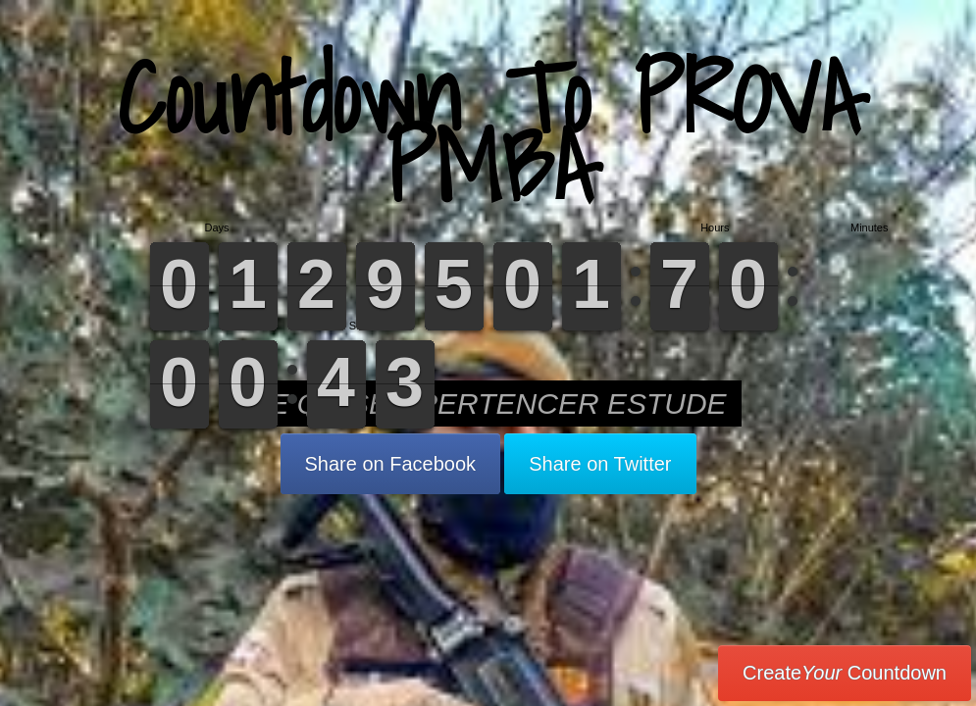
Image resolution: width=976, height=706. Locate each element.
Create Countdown (845, 672)
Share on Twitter (600, 464)
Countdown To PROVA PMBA (488, 132)
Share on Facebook (391, 464)
